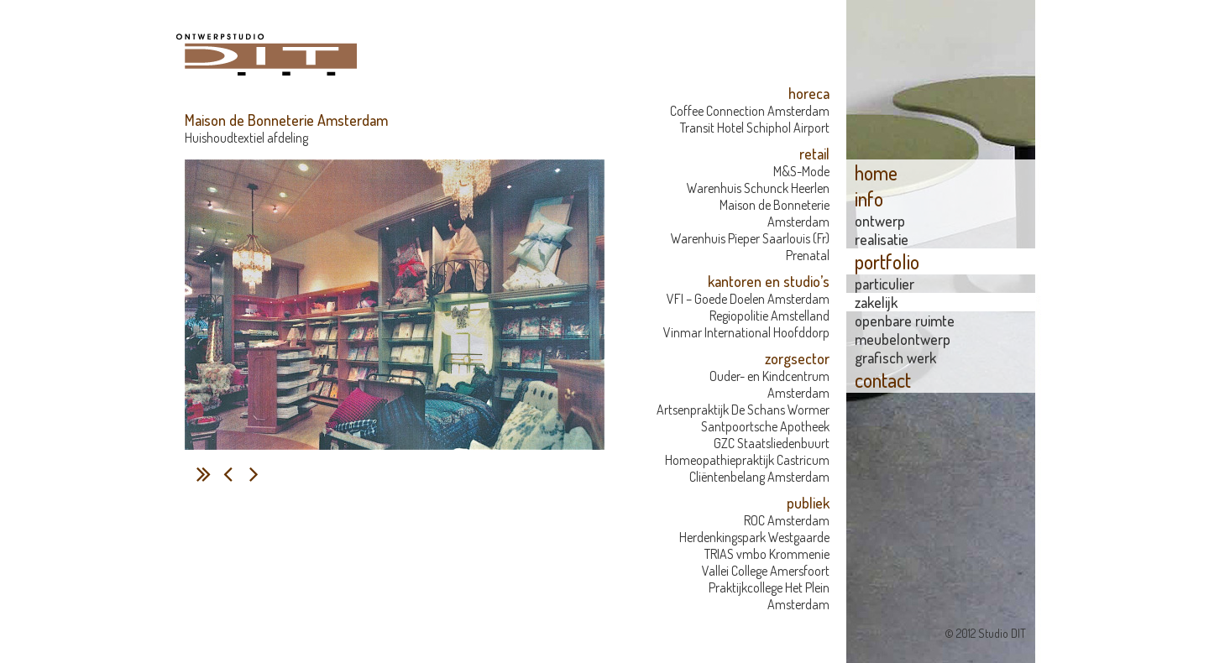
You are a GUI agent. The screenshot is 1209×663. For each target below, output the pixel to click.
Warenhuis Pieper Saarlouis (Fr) (750, 238)
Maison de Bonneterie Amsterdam (775, 213)
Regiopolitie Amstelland (769, 315)
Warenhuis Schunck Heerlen (758, 188)
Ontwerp (880, 220)
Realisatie (881, 239)
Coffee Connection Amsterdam (750, 110)
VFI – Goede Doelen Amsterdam (748, 298)
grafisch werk (895, 357)
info (869, 198)
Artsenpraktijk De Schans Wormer (743, 409)
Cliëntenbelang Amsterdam (759, 476)
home (876, 172)
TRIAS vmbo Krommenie (767, 554)
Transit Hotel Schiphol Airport (755, 127)
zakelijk (876, 302)
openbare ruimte (905, 320)
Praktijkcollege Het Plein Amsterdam (769, 596)
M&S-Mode (801, 171)
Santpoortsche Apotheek (765, 426)
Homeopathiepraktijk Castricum (747, 460)
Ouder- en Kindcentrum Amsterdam (769, 384)
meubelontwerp (902, 339)
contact (883, 380)
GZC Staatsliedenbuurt (772, 443)
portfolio (887, 261)
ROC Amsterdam (787, 520)
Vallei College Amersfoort (766, 570)
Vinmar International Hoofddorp (746, 332)
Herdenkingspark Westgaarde (754, 537)
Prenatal (808, 255)
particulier (884, 283)
